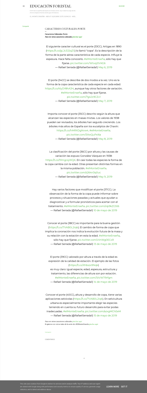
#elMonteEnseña (94, 59)
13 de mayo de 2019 (105, 244)
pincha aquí (93, 324)
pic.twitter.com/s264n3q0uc (84, 172)
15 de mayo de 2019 (105, 315)
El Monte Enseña (37, 16)
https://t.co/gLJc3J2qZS (61, 50)
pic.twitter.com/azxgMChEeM (103, 311)
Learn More (112, 386)
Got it (124, 386)
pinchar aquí (77, 37)
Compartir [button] (25, 26)
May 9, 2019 (105, 176)
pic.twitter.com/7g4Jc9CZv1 (84, 96)
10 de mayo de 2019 (105, 210)
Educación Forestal (50, 6)
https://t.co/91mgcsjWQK (61, 160)
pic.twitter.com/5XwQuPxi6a (84, 134)
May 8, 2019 (105, 138)
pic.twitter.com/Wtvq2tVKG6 (87, 63)
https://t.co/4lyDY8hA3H (59, 88)
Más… (74, 16)
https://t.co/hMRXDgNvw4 (72, 130)
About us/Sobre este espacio (58, 16)
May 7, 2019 (105, 100)
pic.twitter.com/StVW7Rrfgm (94, 277)
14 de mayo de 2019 (105, 281)
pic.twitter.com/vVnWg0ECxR (96, 239)
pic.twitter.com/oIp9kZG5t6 (102, 206)
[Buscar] (122, 6)
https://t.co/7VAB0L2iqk (63, 227)
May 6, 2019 (105, 67)
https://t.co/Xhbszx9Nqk (83, 265)
